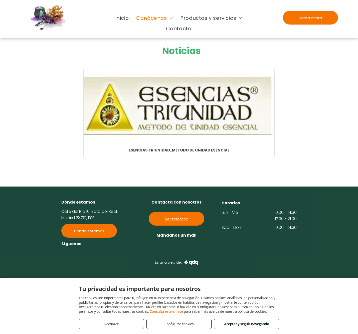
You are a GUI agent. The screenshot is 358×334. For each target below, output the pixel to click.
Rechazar (111, 323)
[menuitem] (122, 18)
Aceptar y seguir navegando (246, 323)
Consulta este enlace (166, 311)
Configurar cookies (179, 323)
